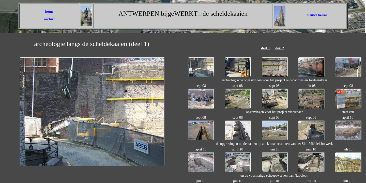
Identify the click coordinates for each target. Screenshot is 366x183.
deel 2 (279, 48)
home (49, 11)
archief (49, 19)
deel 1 (265, 48)
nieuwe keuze (317, 15)
